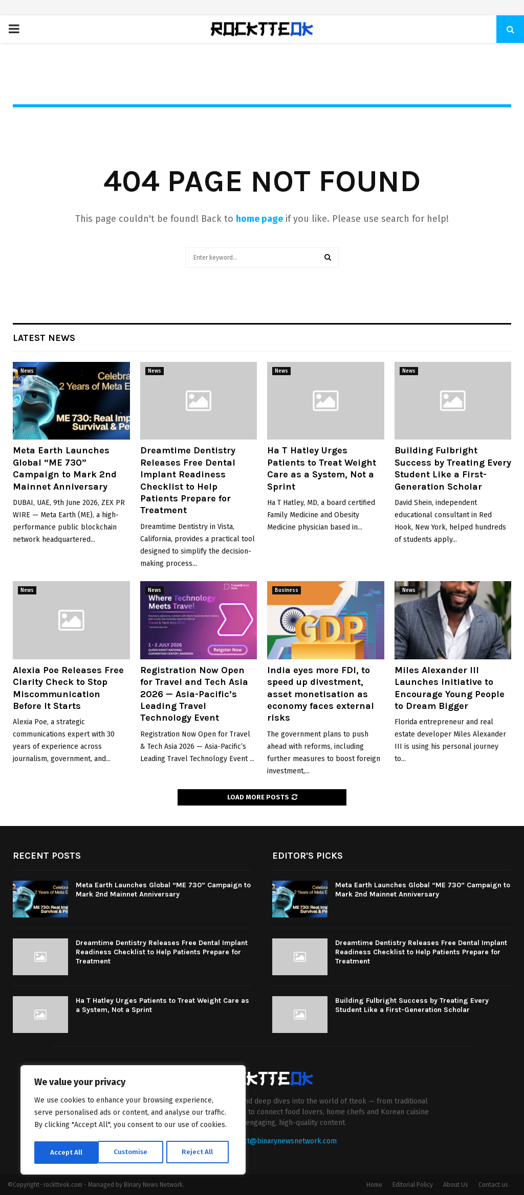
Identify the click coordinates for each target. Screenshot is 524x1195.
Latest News (44, 337)
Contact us (493, 1184)
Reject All (134, 1152)
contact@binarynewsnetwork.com (281, 1141)
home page (259, 218)
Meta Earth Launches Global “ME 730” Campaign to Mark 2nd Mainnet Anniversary (65, 468)
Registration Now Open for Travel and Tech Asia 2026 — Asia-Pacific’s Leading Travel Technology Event (194, 694)
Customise (66, 1152)
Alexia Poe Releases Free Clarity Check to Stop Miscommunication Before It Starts (68, 687)
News (27, 371)
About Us (455, 1184)
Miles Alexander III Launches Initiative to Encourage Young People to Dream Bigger (450, 687)
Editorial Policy (412, 1184)
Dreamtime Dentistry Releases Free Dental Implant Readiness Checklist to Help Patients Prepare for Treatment (187, 480)
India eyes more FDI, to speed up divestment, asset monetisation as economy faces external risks (320, 694)
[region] (133, 1121)
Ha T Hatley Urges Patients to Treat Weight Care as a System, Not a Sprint (321, 468)
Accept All (200, 1152)
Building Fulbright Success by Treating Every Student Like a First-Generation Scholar (453, 468)
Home (374, 1184)
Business (286, 590)
